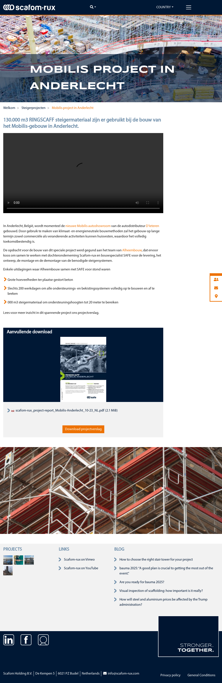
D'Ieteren (152, 226)
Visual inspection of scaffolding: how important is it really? (161, 591)
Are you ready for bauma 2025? (141, 582)
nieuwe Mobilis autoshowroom (88, 226)
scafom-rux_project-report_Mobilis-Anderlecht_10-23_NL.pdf (57, 411)
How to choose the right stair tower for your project (156, 559)
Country (163, 7)
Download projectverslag (83, 429)
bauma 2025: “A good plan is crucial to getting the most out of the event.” (166, 571)
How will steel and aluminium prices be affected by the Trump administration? (163, 602)
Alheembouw (132, 250)
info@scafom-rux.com (121, 673)
